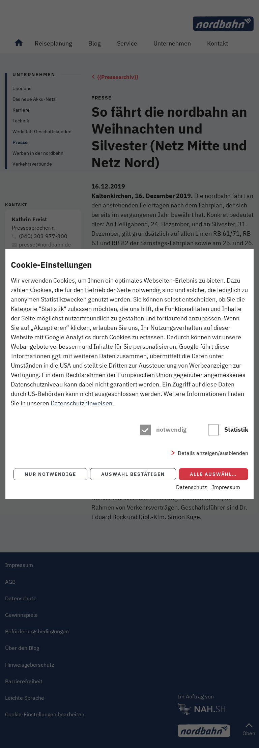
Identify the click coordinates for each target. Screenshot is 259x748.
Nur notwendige (50, 474)
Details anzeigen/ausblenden (213, 453)
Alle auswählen (214, 474)
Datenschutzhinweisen (81, 403)
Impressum (226, 487)
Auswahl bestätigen (133, 474)
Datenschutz (191, 487)
